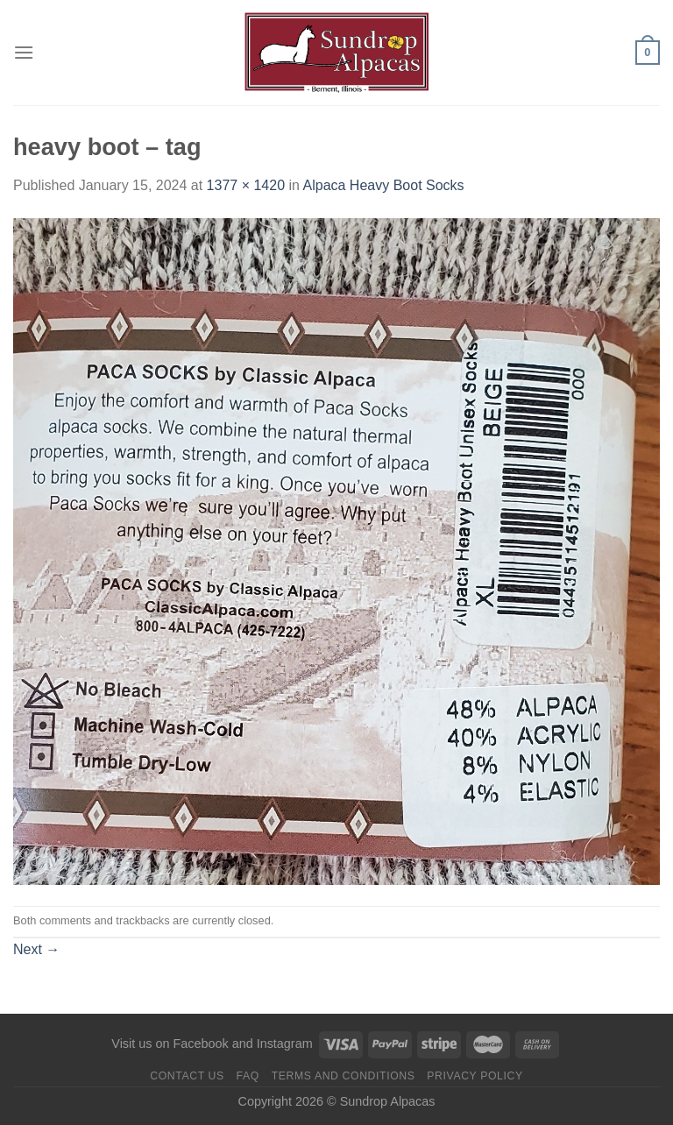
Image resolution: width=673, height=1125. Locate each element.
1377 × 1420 (246, 185)
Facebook (200, 1044)
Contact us (187, 1076)
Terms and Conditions (343, 1076)
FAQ (248, 1076)
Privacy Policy (474, 1076)
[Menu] (23, 52)
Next (36, 949)
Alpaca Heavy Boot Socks (383, 185)
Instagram (285, 1044)
